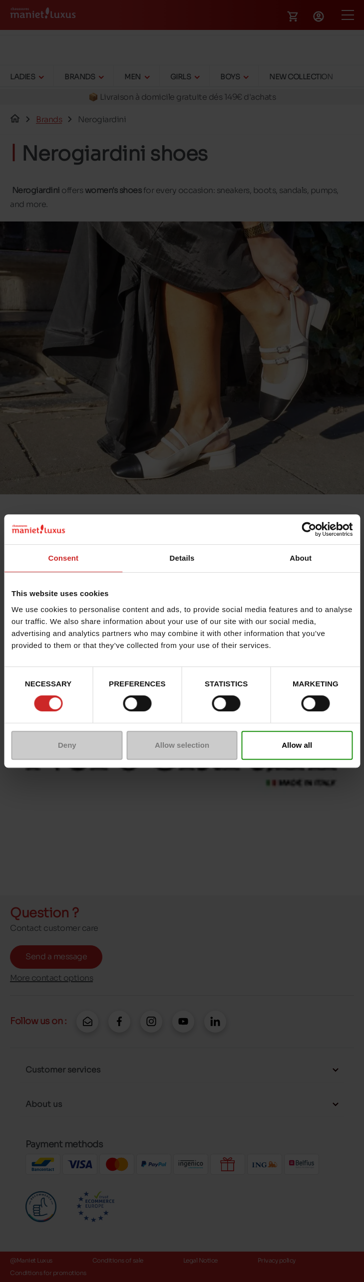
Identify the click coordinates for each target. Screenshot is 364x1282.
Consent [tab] (63, 558)
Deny (67, 745)
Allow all (297, 745)
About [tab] (301, 558)
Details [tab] (182, 558)
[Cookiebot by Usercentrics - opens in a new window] (309, 529)
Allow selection (182, 745)
